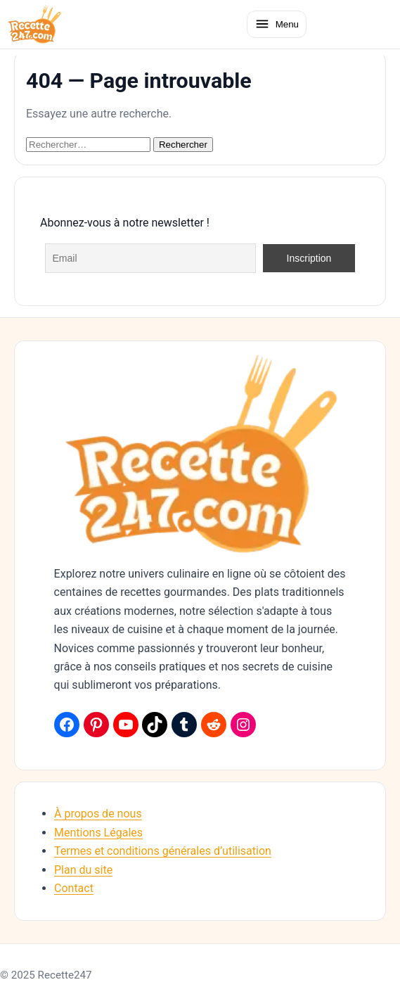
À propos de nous (98, 813)
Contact (73, 888)
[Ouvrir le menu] (277, 24)
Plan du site (83, 870)
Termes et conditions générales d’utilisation (162, 851)
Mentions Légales (98, 832)
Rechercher (183, 144)
